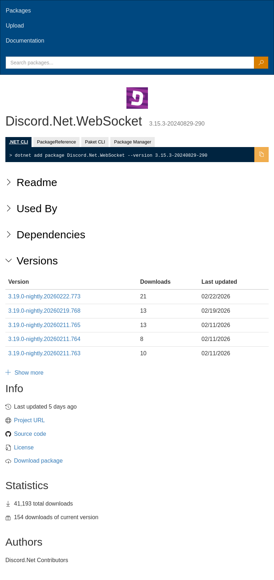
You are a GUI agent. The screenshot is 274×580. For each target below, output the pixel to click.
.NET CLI (18, 142)
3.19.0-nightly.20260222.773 (44, 296)
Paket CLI (95, 142)
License (24, 447)
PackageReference (56, 142)
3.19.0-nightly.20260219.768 (44, 311)
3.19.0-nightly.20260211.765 (44, 325)
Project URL (29, 420)
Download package (38, 461)
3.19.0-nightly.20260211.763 (44, 353)
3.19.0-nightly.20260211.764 (44, 339)
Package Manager (132, 142)
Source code (30, 434)
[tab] (137, 10)
